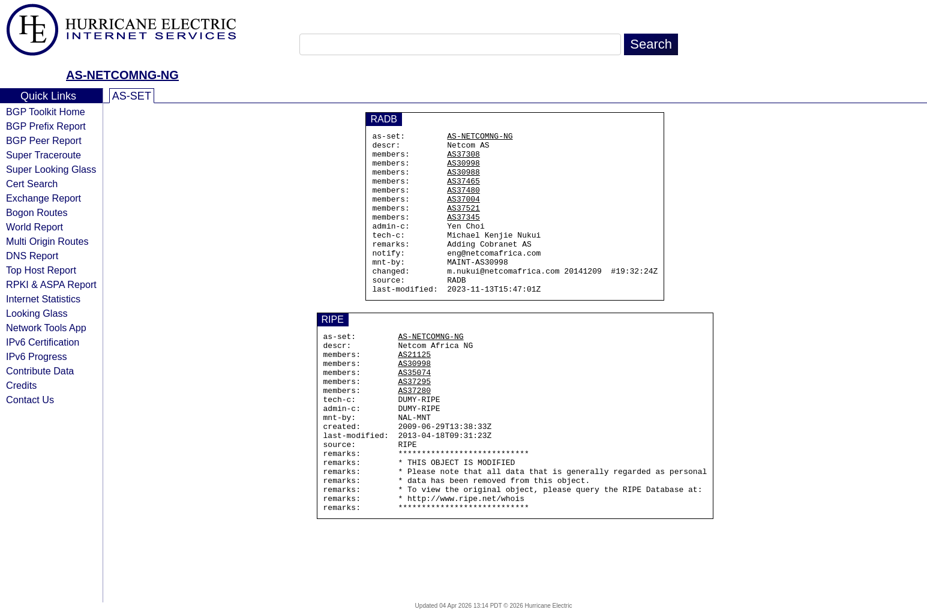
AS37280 (414, 435)
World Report (34, 226)
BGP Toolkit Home (45, 111)
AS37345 (463, 234)
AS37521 (463, 223)
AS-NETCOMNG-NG (122, 75)
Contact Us (30, 399)
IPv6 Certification (42, 342)
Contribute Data (40, 370)
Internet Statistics (43, 298)
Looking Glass (37, 313)
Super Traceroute (43, 154)
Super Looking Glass (51, 169)
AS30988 (463, 180)
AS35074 (414, 413)
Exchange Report (43, 198)
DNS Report (32, 255)
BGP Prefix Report (46, 126)
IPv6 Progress (36, 356)
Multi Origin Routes (47, 241)
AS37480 (463, 202)
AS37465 (463, 191)
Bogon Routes (37, 212)
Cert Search (32, 183)
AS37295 (414, 424)
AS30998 (463, 169)
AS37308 (463, 159)
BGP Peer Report (44, 140)
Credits (21, 385)
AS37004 (463, 213)
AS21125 (414, 391)
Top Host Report (41, 270)
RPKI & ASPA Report (51, 284)
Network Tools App (46, 327)
